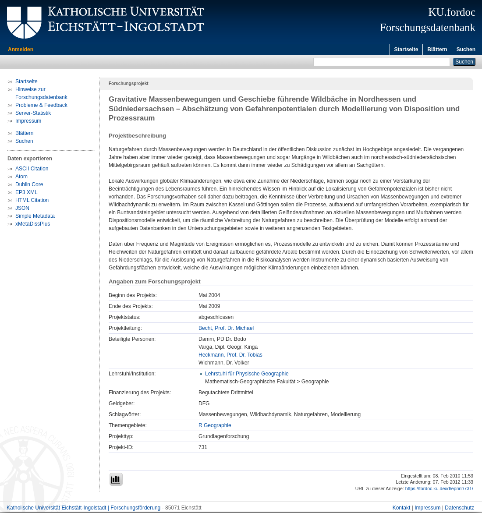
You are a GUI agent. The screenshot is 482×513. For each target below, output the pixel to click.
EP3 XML (26, 194)
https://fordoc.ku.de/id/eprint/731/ (439, 489)
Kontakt (402, 509)
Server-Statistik (33, 114)
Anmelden (20, 49)
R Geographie (214, 427)
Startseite (406, 49)
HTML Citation (32, 201)
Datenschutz (459, 509)
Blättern (437, 49)
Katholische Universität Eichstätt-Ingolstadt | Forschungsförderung (83, 509)
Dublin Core (29, 186)
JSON (22, 209)
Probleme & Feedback (41, 106)
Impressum (28, 122)
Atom (21, 178)
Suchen (466, 49)
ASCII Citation (31, 170)
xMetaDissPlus (32, 225)
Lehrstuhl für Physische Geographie (247, 375)
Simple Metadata (35, 217)
